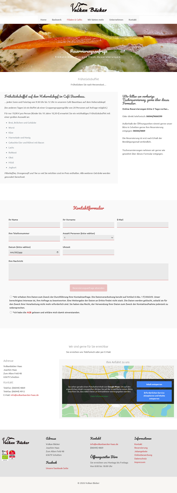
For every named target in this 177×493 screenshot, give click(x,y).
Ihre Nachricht (16, 260)
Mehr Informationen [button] (99, 396)
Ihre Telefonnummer (19, 233)
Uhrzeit (66, 246)
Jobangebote (140, 451)
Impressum (139, 462)
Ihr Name (13, 219)
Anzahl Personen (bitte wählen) (88, 236)
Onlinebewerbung (143, 454)
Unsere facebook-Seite (57, 468)
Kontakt (138, 444)
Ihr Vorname (69, 219)
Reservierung (141, 447)
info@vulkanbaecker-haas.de (25, 394)
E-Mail (120, 219)
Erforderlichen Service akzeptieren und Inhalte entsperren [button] (154, 395)
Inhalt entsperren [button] (154, 384)
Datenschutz (140, 458)
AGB (29, 312)
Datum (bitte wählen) (20, 246)
